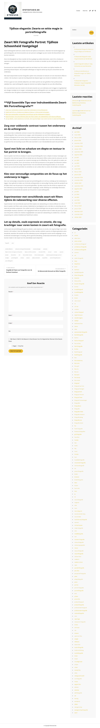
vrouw (76, 681)
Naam (11, 315)
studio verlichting (79, 650)
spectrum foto (78, 636)
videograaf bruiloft (79, 676)
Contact (78, 10)
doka (75, 329)
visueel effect (44, 257)
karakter (6, 255)
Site (9, 331)
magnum (76, 502)
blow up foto (77, 281)
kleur (75, 482)
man (75, 505)
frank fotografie (78, 428)
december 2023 (78, 211)
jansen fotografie (78, 471)
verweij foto (77, 670)
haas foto (76, 437)
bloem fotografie (78, 275)
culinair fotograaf (78, 312)
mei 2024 (76, 197)
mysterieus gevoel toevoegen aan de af (53, 255)
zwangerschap (78, 707)
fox (75, 426)
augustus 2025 (78, 154)
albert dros (77, 238)
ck (75, 303)
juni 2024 (76, 194)
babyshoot (77, 264)
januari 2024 (77, 208)
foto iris (76, 369)
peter (75, 576)
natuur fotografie (78, 551)
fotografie (7, 243)
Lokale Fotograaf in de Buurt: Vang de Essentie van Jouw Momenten (83, 65)
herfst (76, 445)
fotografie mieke (78, 411)
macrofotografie (78, 499)
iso (75, 468)
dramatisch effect (42, 252)
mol (75, 536)
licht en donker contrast (27, 255)
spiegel (76, 639)
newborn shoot (78, 562)
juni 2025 (76, 160)
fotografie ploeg (78, 417)
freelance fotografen (79, 431)
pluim (75, 582)
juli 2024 (76, 191)
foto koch (76, 374)
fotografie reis (78, 420)
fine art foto (77, 343)
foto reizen (77, 380)
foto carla (76, 363)
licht (19, 255)
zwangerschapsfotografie (81, 710)
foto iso (76, 372)
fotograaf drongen (79, 389)
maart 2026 (77, 135)
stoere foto (77, 644)
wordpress (77, 701)
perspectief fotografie (80, 573)
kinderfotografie (78, 480)
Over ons (85, 10)
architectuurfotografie (80, 249)
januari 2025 (77, 174)
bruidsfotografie (78, 292)
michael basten (78, 525)
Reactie (11, 291)
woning (76, 698)
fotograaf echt (78, 391)
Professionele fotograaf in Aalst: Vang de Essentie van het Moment (83, 58)
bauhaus (76, 269)
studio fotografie (78, 647)
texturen (28, 257)
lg (74, 494)
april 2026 (77, 132)
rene (75, 616)
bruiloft (76, 295)
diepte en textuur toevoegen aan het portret (13, 252)
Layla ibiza (75, 110)
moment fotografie (79, 539)
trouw (76, 659)
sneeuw (76, 633)
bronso (76, 286)
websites (76, 690)
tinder (76, 656)
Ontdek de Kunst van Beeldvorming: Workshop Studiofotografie (81, 103)
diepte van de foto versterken (30, 252)
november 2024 (78, 180)
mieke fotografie (78, 528)
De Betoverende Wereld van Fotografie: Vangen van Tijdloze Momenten (82, 73)
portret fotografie (79, 588)
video (75, 673)
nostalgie (7, 257)
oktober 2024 (77, 183)
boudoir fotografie (79, 284)
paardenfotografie (79, 568)
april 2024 (77, 200)
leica (75, 491)
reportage (77, 619)
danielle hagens (78, 318)
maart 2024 (77, 203)
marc (75, 508)
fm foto (76, 349)
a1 (75, 232)
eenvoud (49, 252)
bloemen (76, 278)
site (75, 630)
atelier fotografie (78, 258)
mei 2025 (76, 163)
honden (76, 454)
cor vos (76, 306)
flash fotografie (78, 346)
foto (75, 357)
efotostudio (75, 100)
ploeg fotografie (78, 579)
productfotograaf (79, 602)
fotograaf (76, 383)
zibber (76, 704)
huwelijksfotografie (79, 460)
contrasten (45, 249)
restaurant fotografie (79, 622)
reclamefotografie (79, 613)
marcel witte (77, 516)
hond (75, 451)
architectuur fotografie (80, 247)
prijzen (76, 596)
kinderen (76, 477)
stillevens (76, 641)
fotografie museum (79, 414)
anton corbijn (78, 241)
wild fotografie (78, 693)
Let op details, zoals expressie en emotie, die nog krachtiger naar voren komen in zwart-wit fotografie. (35, 119)
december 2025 (78, 143)
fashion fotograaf (78, 340)
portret (76, 585)
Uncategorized (78, 661)
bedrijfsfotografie (79, 272)
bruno (76, 298)
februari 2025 (77, 171)
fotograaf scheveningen (80, 400)
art (75, 255)
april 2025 (77, 166)
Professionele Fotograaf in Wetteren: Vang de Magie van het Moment (84, 50)
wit (75, 696)
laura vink (77, 488)
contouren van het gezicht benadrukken (22, 249)
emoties (55, 252)
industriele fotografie (79, 463)
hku (75, 448)
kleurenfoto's (13, 255)
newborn (76, 559)
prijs (75, 593)
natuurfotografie (78, 553)
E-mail (11, 323)
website (76, 687)
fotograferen (77, 406)
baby (75, 261)
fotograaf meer (78, 397)
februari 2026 (77, 137)
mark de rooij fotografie (80, 519)
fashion (76, 338)
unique (76, 664)
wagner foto (77, 684)
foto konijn (77, 377)
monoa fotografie (79, 542)
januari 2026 (77, 140)
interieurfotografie (79, 465)
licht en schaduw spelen (39, 255)
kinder (76, 474)
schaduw (22, 257)
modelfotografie (78, 534)
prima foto (77, 599)
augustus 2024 (78, 189)
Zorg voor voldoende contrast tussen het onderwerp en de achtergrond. (27, 110)
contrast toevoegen (37, 249)
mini (75, 531)
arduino (76, 252)
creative (76, 309)
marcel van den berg (79, 514)
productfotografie (79, 605)
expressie (61, 252)
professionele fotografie (80, 610)
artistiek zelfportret (9, 249)
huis (75, 457)
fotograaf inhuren (79, 394)
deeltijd (76, 320)
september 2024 (78, 186)
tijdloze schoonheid (36, 257)
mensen (76, 522)
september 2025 (78, 152)
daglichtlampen (78, 315)
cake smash (77, 301)
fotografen (77, 403)
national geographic (79, 545)
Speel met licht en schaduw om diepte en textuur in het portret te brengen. (27, 112)
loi (75, 497)
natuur (76, 548)
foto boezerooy (78, 360)
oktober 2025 (77, 149)
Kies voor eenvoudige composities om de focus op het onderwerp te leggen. (28, 114)
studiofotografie (78, 653)
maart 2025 (77, 169)
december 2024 (78, 177)
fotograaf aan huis (79, 386)
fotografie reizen (78, 423)
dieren (76, 326)
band (75, 266)
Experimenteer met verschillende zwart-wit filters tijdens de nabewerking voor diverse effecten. (33, 116)
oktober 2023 (77, 217)
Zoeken (74, 30)
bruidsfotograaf (78, 289)
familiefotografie (78, 335)
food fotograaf (78, 352)
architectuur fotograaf (80, 244)
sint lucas (76, 627)
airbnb (76, 235)
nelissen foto (77, 556)
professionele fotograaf (80, 607)
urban (76, 667)
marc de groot (78, 511)
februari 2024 (77, 206)
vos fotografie (78, 678)
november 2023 (78, 214)
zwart (13, 243)
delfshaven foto (78, 323)
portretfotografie (14, 257)
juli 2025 (76, 157)
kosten (76, 485)
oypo (75, 565)
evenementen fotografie (80, 332)
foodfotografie (78, 355)
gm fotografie (78, 434)
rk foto (76, 624)
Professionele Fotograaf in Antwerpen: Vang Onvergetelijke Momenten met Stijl (82, 83)
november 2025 (78, 146)
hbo (75, 443)
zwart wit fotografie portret (55, 257)
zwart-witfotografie (9, 260)
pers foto (76, 570)
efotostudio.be (31, 10)
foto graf (76, 366)
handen (76, 440)
